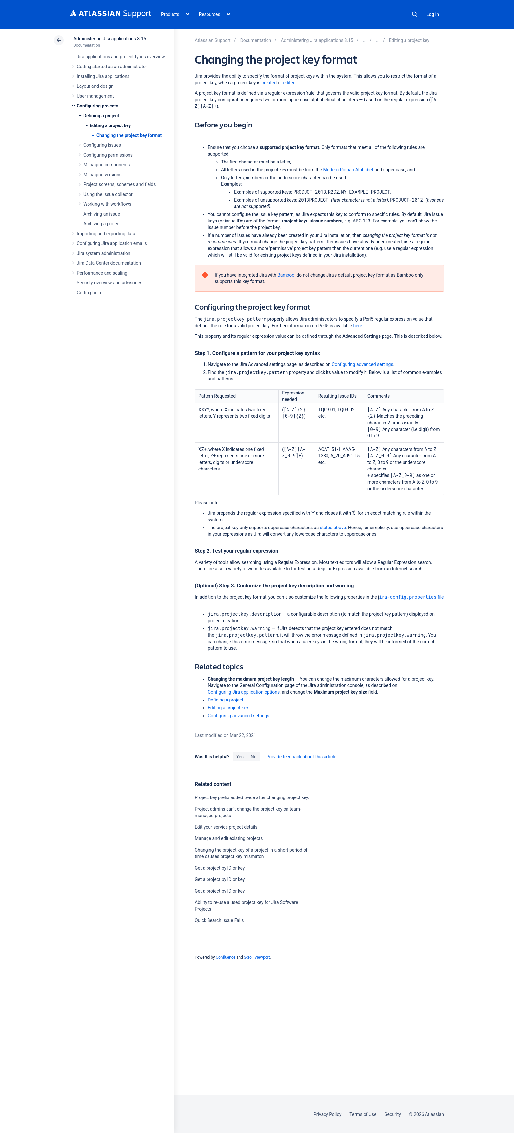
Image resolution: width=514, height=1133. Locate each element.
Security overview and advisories (109, 282)
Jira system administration (103, 253)
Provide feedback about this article (301, 756)
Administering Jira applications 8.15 (109, 38)
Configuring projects (97, 105)
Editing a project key (110, 125)
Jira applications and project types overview (121, 56)
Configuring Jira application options (244, 692)
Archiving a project (102, 223)
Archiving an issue (101, 214)
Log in (432, 14)
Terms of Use (362, 1114)
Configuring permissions (108, 155)
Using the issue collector (108, 194)
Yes (239, 756)
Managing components (106, 164)
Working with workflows (107, 204)
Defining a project (101, 115)
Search (414, 14)
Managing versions (102, 174)
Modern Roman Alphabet (348, 169)
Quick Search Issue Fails (219, 920)
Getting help (89, 292)
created (269, 82)
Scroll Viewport (257, 957)
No (254, 756)
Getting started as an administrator (112, 66)
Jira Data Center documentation (109, 263)
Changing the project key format (129, 135)
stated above (333, 527)
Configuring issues (102, 145)
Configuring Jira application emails (112, 243)
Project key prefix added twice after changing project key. (252, 797)
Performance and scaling (102, 273)
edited (289, 82)
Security (393, 1114)
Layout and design (95, 86)
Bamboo (285, 275)
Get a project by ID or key (220, 868)
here (357, 325)
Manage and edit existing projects (229, 838)
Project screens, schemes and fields (119, 184)
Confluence (225, 957)
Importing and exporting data (106, 233)
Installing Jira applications (103, 76)
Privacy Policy (327, 1114)
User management (95, 96)
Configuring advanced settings (362, 364)
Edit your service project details (226, 827)
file (411, 597)
